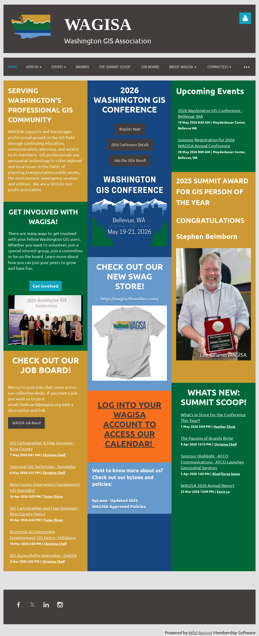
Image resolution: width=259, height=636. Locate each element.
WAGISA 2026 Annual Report (208, 485)
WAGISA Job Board (26, 422)
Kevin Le (223, 491)
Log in (245, 18)
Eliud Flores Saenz (226, 474)
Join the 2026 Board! (130, 160)
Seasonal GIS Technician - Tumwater (43, 466)
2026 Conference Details (130, 144)
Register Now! (130, 128)
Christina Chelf (54, 455)
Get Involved (45, 285)
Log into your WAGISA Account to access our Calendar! (129, 424)
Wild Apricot (200, 632)
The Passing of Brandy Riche (207, 438)
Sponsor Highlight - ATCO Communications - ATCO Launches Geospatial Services (212, 461)
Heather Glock (224, 426)
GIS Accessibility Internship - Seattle (43, 555)
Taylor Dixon (53, 496)
